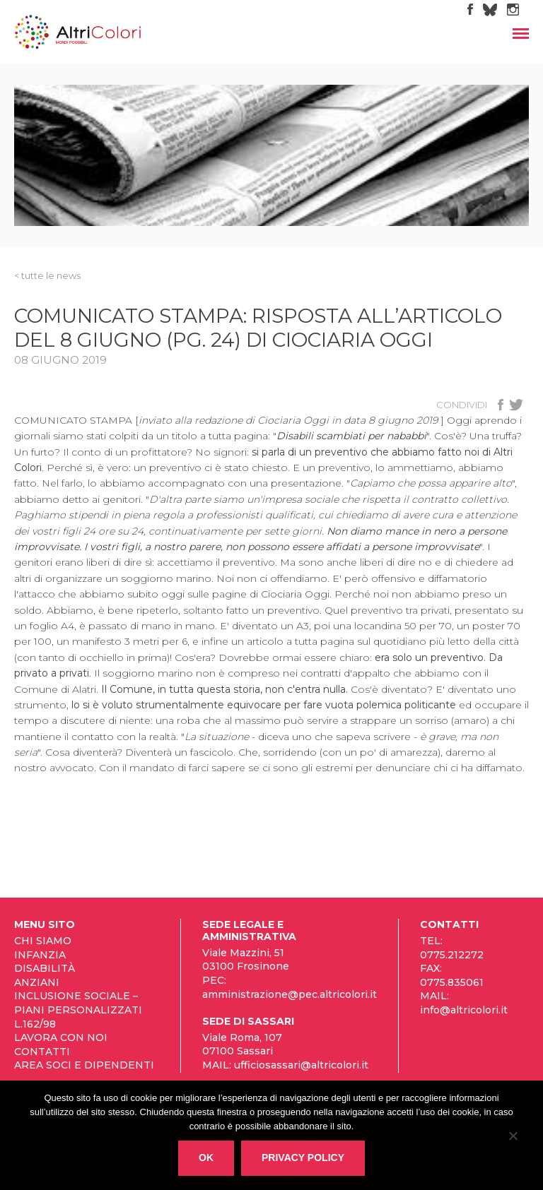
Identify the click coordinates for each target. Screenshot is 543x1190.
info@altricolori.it (464, 1010)
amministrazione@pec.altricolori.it (289, 994)
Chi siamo (42, 940)
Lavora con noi (60, 1037)
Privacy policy (303, 1157)
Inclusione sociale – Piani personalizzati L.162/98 (78, 1009)
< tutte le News (47, 275)
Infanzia (40, 954)
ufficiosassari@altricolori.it (301, 1065)
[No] (512, 1138)
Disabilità (44, 968)
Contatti (42, 1051)
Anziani (36, 982)
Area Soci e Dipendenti (84, 1065)
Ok (206, 1157)
